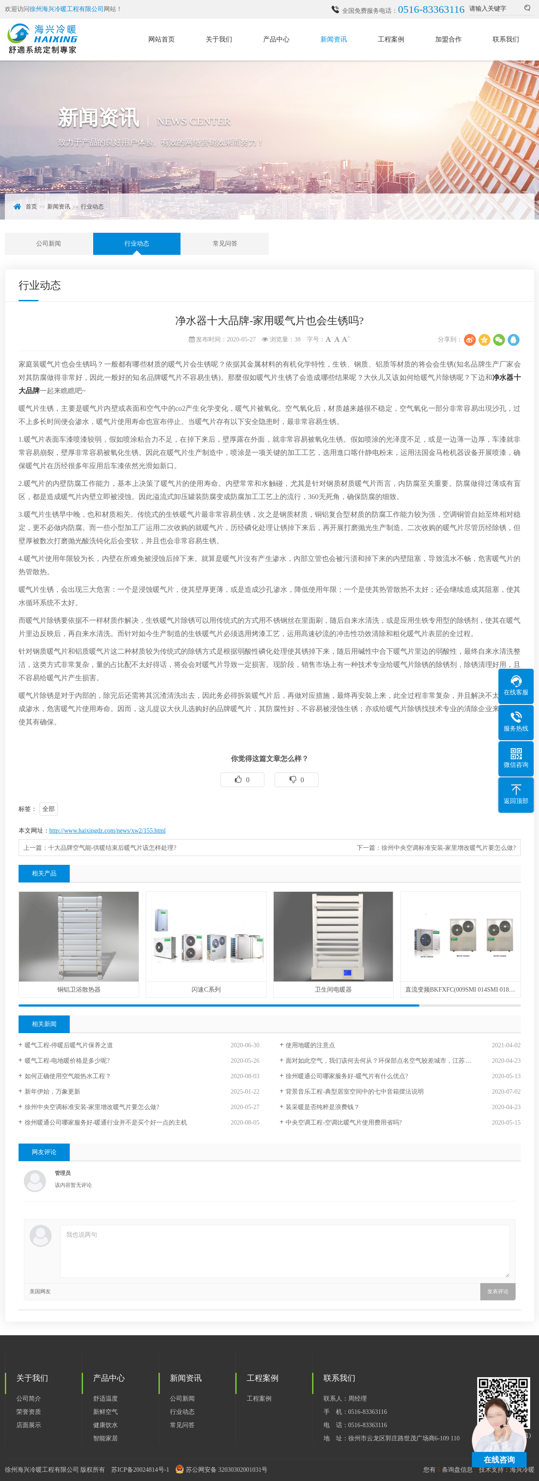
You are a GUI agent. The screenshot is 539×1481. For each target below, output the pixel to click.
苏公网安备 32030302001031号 (227, 1469)
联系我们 (506, 39)
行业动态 (92, 206)
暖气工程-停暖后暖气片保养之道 (69, 1045)
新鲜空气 (105, 1412)
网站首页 (161, 39)
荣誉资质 (28, 1412)
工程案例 (391, 39)
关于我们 (219, 39)
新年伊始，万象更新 (52, 1091)
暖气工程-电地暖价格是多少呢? (67, 1060)
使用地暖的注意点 (310, 1045)
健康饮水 (105, 1425)
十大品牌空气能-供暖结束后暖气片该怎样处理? (112, 848)
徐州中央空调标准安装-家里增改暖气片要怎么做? (448, 848)
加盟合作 (448, 39)
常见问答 (225, 243)
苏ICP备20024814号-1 (140, 1469)
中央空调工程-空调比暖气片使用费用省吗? (344, 1122)
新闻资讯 (333, 39)
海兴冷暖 (522, 1469)
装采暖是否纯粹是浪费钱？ (323, 1107)
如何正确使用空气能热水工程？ (68, 1076)
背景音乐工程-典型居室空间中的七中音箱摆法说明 (355, 1091)
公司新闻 (48, 243)
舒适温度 (105, 1398)
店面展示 (28, 1425)
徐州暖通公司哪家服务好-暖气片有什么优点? (347, 1076)
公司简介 (28, 1398)
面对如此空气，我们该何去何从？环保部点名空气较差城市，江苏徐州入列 (388, 1060)
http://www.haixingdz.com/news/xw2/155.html (107, 830)
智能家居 (105, 1438)
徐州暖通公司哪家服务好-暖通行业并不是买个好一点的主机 (106, 1122)
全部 (48, 809)
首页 (31, 206)
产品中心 (276, 39)
